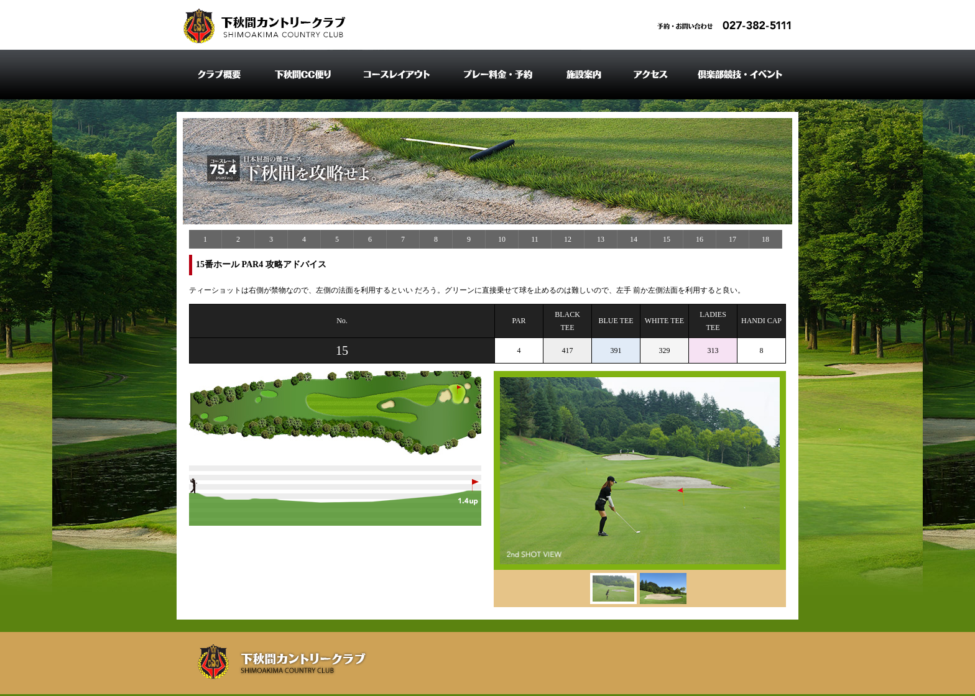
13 (600, 239)
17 (732, 239)
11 (534, 239)
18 (765, 239)
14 (633, 239)
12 (567, 239)
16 (699, 239)
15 (666, 239)
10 (502, 239)
